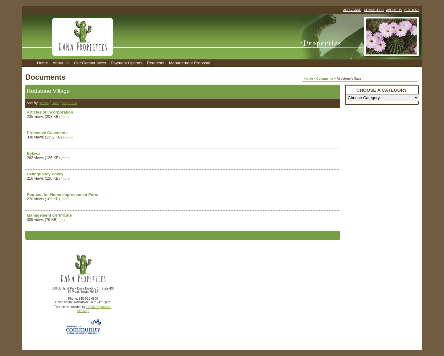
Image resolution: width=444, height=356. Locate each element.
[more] (65, 116)
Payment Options (126, 63)
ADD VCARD (352, 10)
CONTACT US (374, 10)
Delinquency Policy (45, 174)
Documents (324, 78)
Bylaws (34, 153)
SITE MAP (411, 10)
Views (43, 103)
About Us (61, 63)
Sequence (69, 103)
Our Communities (90, 63)
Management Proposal (189, 63)
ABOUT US (394, 10)
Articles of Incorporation (50, 112)
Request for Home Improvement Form (62, 194)
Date (55, 103)
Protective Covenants (47, 132)
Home (42, 63)
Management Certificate (49, 215)
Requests (155, 63)
